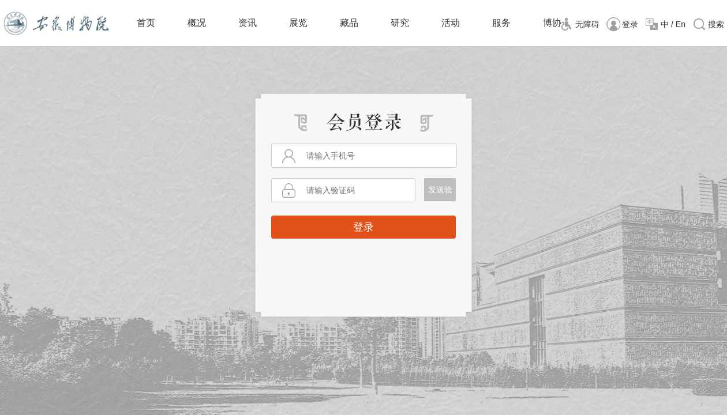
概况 (197, 23)
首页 (146, 23)
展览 (298, 23)
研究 (400, 23)
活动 (450, 23)
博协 (552, 23)
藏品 (349, 23)
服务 (501, 23)
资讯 (247, 23)
